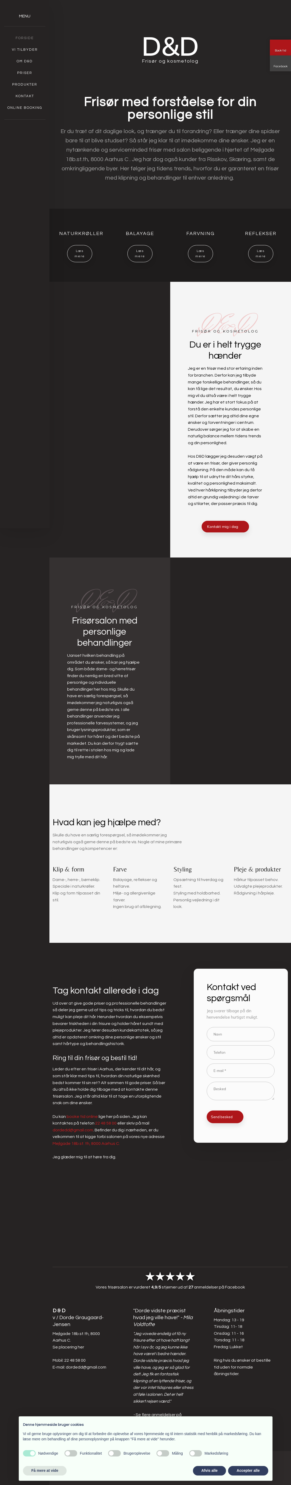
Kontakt (25, 96)
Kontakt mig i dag (222, 526)
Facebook (235, 1287)
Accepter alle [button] (248, 1470)
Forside (25, 38)
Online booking (24, 108)
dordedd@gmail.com (73, 1130)
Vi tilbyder (25, 49)
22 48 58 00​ (75, 1360)
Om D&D (25, 61)
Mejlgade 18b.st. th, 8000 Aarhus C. (86, 1143)
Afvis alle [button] (209, 1470)
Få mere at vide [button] (44, 1470)
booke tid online (82, 1116)
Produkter (24, 84)
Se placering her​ (68, 1347)
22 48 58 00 (106, 1123)
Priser (24, 73)
